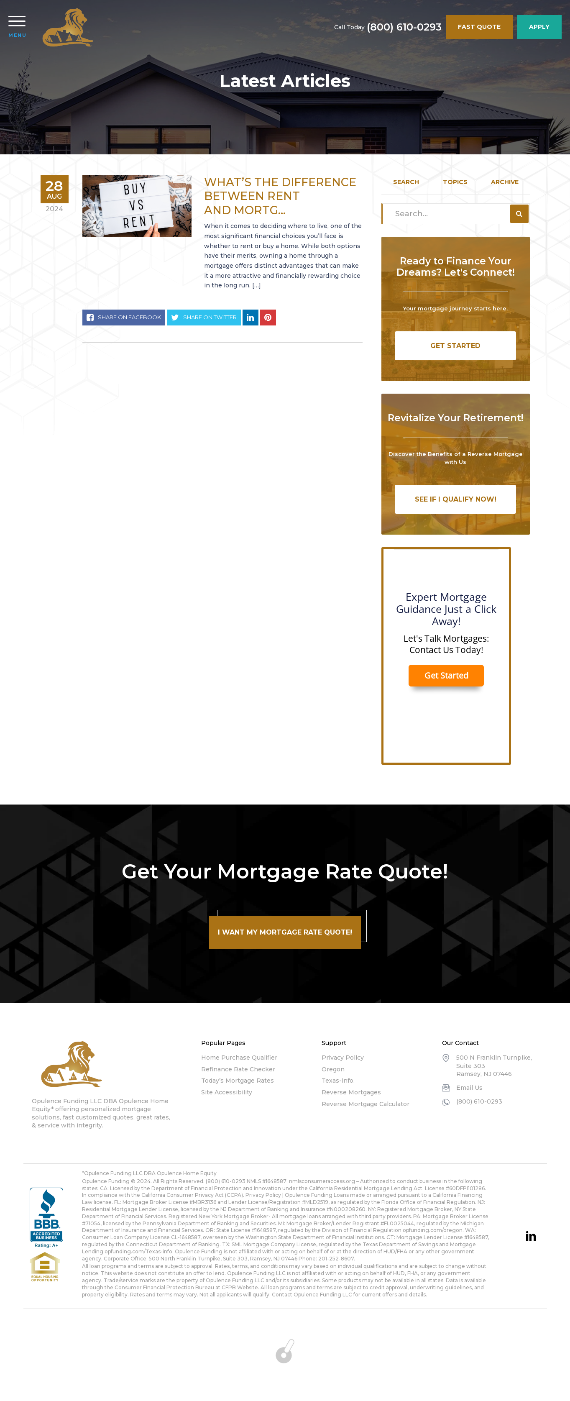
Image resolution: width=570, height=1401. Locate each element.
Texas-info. (338, 1080)
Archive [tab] (505, 182)
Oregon (333, 1069)
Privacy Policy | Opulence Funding (288, 1195)
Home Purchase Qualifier (239, 1057)
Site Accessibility (226, 1092)
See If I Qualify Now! (455, 499)
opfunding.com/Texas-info (138, 1251)
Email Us (469, 1087)
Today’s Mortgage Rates (237, 1080)
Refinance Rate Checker (238, 1069)
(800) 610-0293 (404, 27)
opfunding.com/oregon (433, 1230)
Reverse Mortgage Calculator (365, 1104)
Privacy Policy (343, 1057)
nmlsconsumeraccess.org (322, 1181)
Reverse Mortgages (351, 1092)
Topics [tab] (455, 182)
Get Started (455, 346)
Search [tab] (406, 182)
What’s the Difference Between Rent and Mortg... (280, 196)
